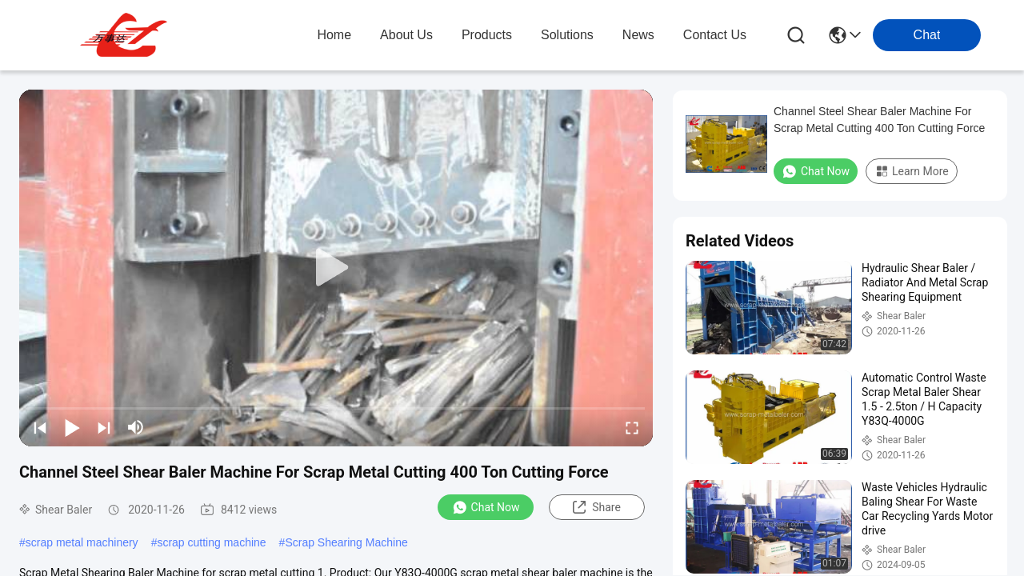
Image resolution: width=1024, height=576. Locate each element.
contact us (714, 35)
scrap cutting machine (211, 542)
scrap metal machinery (82, 542)
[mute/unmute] (136, 427)
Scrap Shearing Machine (346, 542)
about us (406, 35)
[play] (336, 268)
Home (334, 35)
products (487, 35)
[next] (104, 427)
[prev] (40, 427)
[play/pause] (72, 427)
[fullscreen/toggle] (632, 427)
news (638, 35)
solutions (567, 35)
